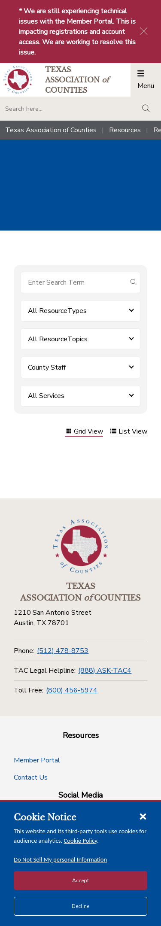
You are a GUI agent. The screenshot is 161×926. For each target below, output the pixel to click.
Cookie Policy (80, 840)
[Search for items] (73, 282)
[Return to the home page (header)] (17, 80)
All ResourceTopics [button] (58, 339)
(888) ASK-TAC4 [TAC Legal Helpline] (104, 670)
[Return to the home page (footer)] (80, 546)
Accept (80, 880)
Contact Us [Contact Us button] (31, 777)
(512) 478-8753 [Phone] (62, 651)
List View (128, 432)
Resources (125, 130)
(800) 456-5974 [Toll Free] (71, 690)
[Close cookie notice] (143, 816)
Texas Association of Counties (51, 130)
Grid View (84, 432)
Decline (80, 906)
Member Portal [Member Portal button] (37, 760)
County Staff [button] (47, 367)
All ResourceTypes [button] (57, 311)
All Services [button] (46, 396)
